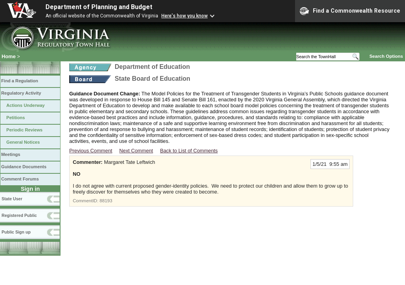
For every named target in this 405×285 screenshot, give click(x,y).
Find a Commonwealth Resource (350, 11)
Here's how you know (184, 16)
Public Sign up (16, 232)
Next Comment (136, 151)
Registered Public (19, 215)
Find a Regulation (19, 80)
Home (9, 56)
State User (12, 198)
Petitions (15, 117)
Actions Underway (25, 105)
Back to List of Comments (189, 151)
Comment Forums (20, 179)
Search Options (386, 56)
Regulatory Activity (21, 93)
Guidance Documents (23, 166)
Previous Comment (90, 151)
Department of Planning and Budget (98, 7)
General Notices (23, 142)
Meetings (10, 154)
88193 (106, 200)
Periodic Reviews (24, 129)
